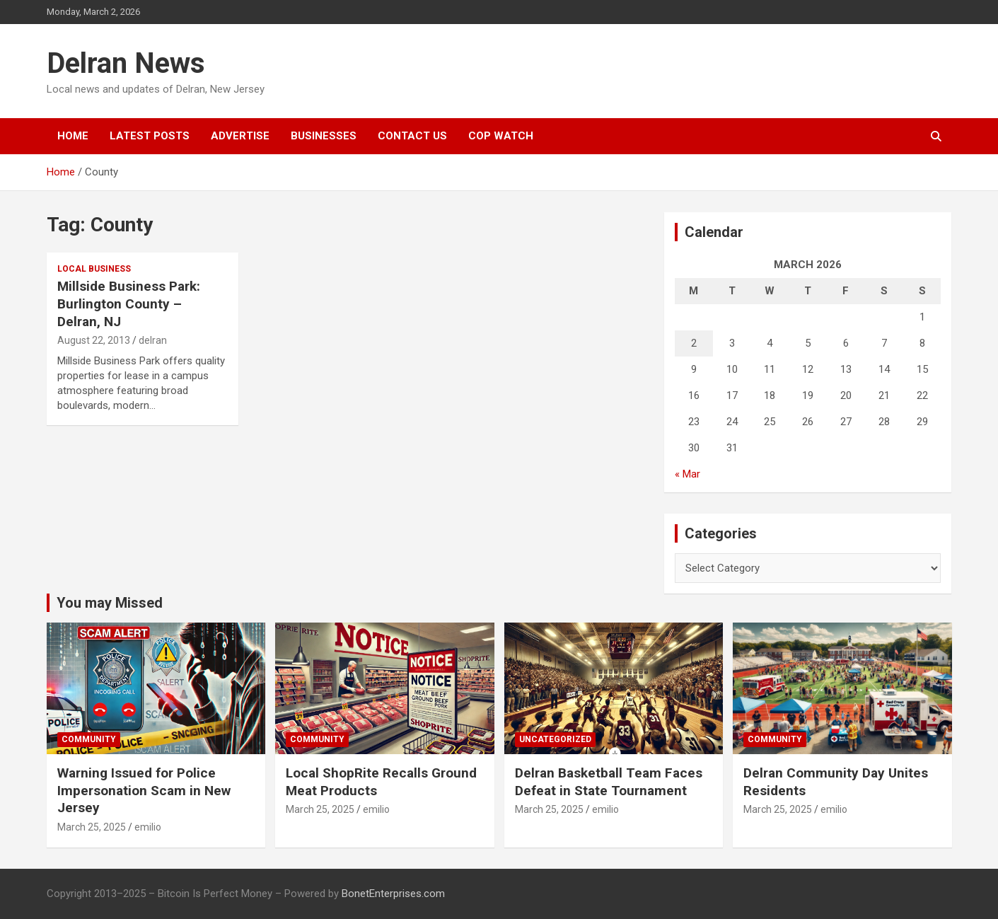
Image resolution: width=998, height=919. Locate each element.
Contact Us (412, 135)
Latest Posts (150, 135)
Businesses (323, 135)
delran (153, 340)
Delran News (126, 63)
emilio (147, 827)
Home (72, 135)
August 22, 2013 (93, 340)
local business (94, 269)
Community (89, 739)
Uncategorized (555, 739)
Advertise (240, 135)
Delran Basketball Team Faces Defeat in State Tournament (608, 782)
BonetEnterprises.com (393, 893)
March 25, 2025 (91, 827)
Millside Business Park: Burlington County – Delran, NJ (128, 303)
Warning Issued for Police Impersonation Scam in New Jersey (144, 790)
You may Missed (110, 602)
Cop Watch (500, 135)
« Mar (687, 474)
